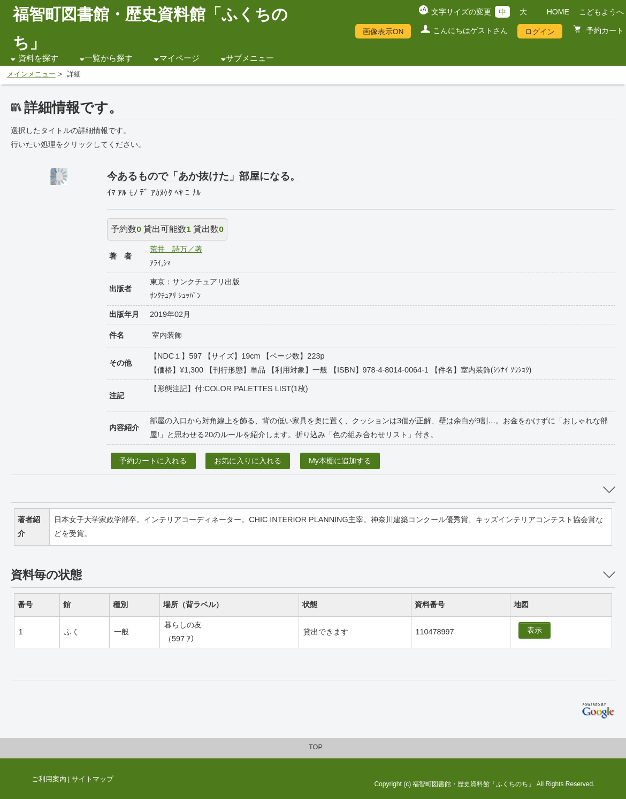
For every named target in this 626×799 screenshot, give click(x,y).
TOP (316, 747)
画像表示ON (383, 31)
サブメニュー (250, 58)
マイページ (179, 58)
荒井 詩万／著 (176, 249)
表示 (534, 630)
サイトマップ (92, 779)
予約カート (604, 30)
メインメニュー (31, 74)
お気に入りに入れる (247, 460)
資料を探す (38, 58)
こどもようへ (601, 11)
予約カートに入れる (153, 460)
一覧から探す (109, 58)
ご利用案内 (49, 779)
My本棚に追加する (340, 460)
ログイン (540, 31)
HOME (558, 11)
